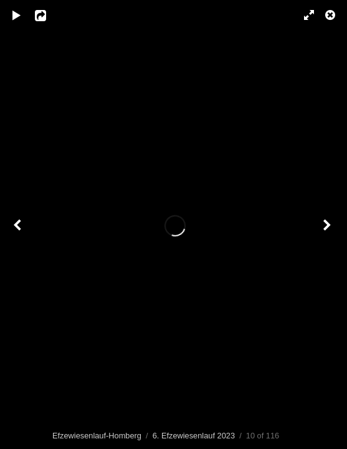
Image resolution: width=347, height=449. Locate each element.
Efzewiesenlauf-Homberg (96, 435)
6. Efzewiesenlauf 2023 (194, 435)
